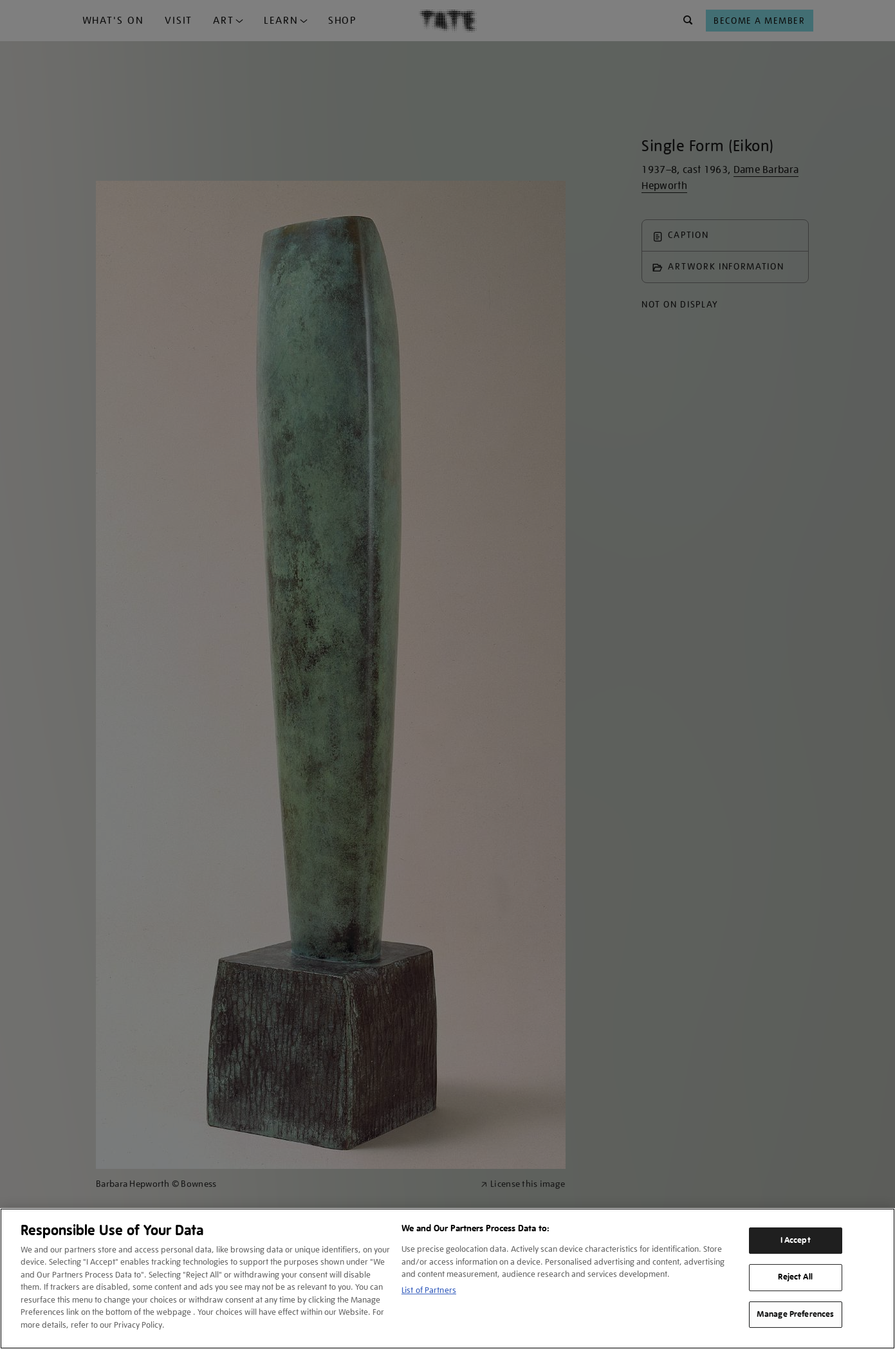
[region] (447, 1278)
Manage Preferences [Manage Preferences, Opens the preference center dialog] (795, 1314)
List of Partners (428, 1290)
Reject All (795, 1277)
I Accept (795, 1240)
